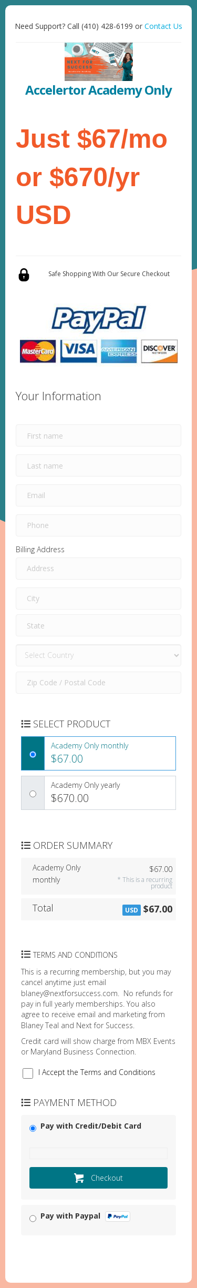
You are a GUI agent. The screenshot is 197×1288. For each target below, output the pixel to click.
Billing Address (40, 549)
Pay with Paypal (85, 1216)
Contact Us (163, 26)
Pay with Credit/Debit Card (90, 1126)
